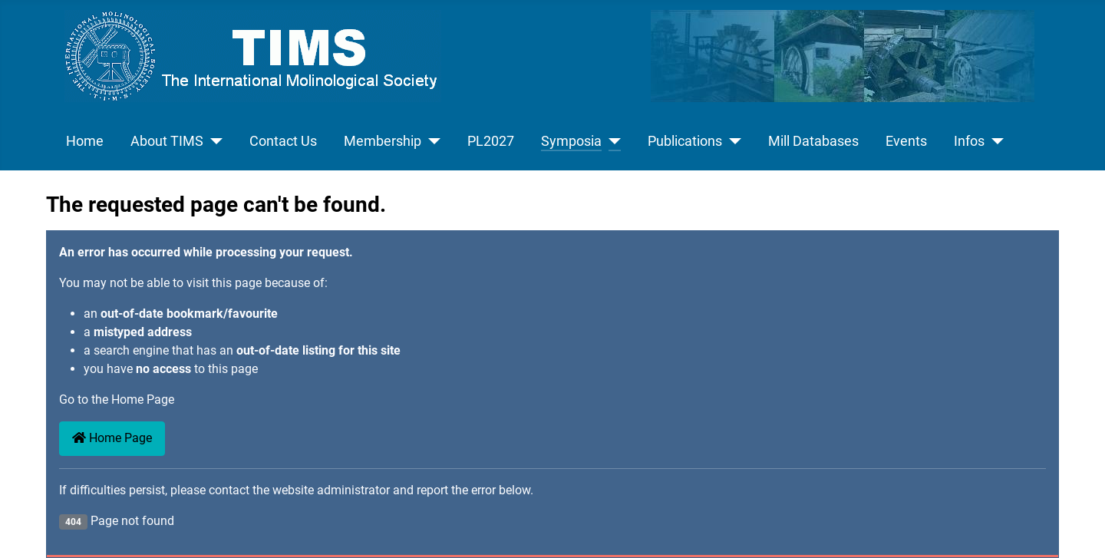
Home (85, 141)
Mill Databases (813, 141)
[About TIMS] (213, 141)
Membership (382, 141)
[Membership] (430, 141)
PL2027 (490, 141)
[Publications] (731, 141)
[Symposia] (611, 141)
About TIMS (166, 141)
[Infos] (994, 141)
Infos (969, 141)
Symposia (571, 141)
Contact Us (283, 141)
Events (906, 141)
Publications (685, 141)
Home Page (112, 438)
